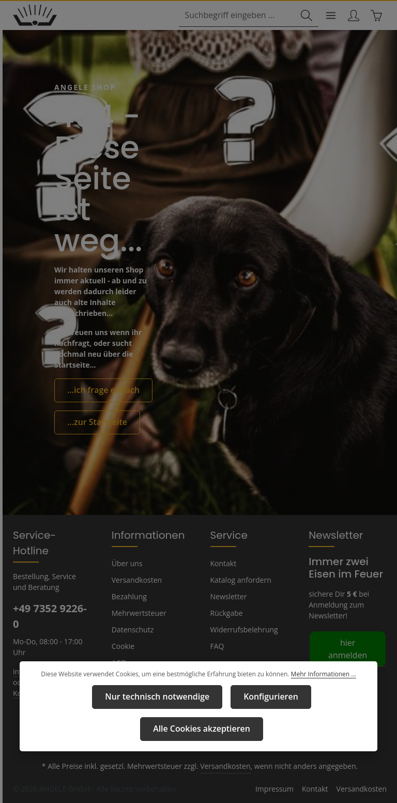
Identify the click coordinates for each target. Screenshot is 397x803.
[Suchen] (302, 16)
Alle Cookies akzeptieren (304, 729)
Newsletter (227, 606)
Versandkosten (136, 590)
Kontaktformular (38, 687)
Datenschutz (132, 639)
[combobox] (239, 16)
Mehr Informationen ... (318, 707)
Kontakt (222, 573)
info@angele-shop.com (50, 665)
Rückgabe (226, 623)
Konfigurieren (204, 729)
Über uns (126, 573)
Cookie (123, 656)
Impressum (129, 689)
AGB (119, 673)
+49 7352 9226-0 (49, 610)
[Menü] (327, 16)
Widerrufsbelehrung (241, 639)
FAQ (217, 656)
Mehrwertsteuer (137, 623)
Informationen (143, 545)
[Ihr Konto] (351, 16)
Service (227, 545)
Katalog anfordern (239, 590)
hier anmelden (346, 652)
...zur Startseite (93, 421)
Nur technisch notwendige (101, 729)
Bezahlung (129, 606)
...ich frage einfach (99, 391)
